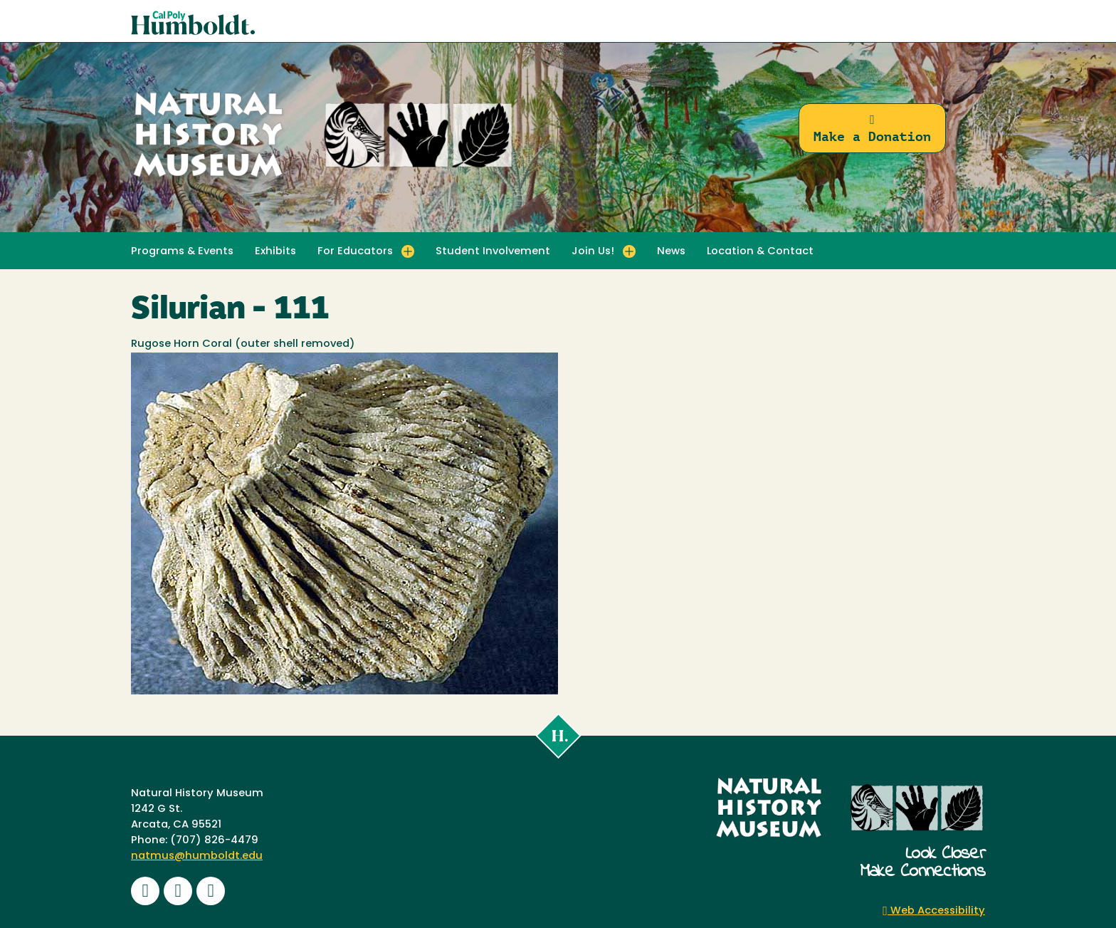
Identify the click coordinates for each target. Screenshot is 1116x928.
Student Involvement (493, 251)
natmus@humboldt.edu (197, 856)
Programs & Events (182, 251)
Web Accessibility (934, 911)
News (671, 251)
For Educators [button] (355, 251)
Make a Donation (872, 128)
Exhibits (275, 251)
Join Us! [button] (593, 251)
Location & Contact (760, 251)
